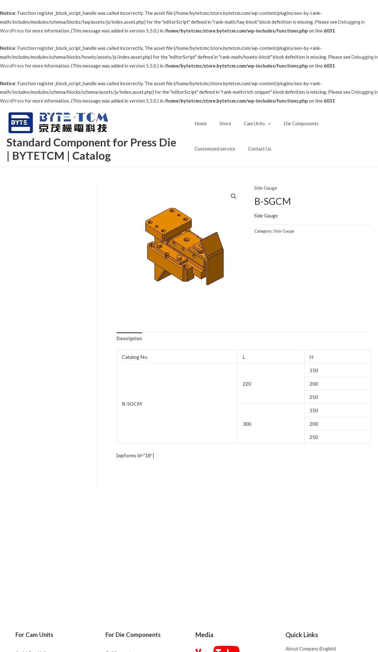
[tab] (130, 339)
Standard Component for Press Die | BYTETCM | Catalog (94, 148)
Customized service (339, 123)
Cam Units (251, 123)
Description (130, 338)
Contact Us (206, 148)
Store (222, 123)
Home (201, 123)
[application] (262, 123)
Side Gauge (266, 188)
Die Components (291, 123)
